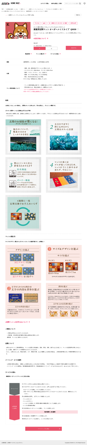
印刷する (78, 15)
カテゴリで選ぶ (45, 3)
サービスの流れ (56, 54)
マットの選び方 (41, 54)
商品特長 (28, 54)
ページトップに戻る (49, 428)
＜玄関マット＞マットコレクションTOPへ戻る (20, 15)
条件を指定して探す (56, 3)
